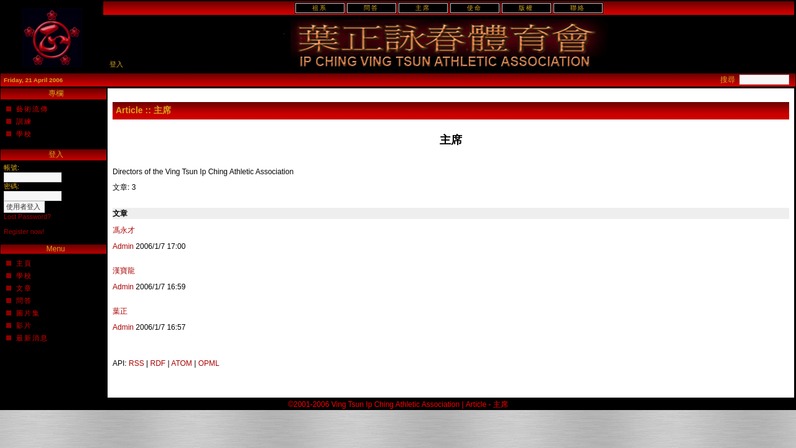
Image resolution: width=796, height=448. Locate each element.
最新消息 (32, 338)
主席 (422, 7)
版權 (526, 7)
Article (129, 110)
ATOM (181, 363)
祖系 (319, 7)
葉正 (120, 311)
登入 (116, 64)
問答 (371, 7)
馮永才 (124, 230)
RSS (136, 363)
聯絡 (577, 7)
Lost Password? (27, 216)
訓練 (24, 121)
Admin (123, 246)
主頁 (24, 263)
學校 (24, 134)
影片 (24, 325)
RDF (158, 363)
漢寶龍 (124, 270)
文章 (24, 288)
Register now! (24, 231)
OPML (209, 363)
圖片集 (28, 313)
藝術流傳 (32, 109)
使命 (474, 7)
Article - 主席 (487, 404)
